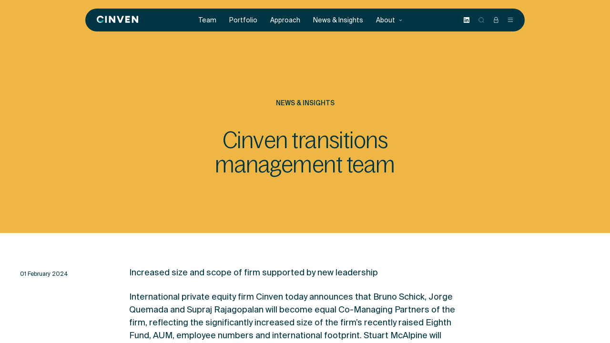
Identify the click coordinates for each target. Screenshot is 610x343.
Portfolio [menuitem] (243, 20)
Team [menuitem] (207, 20)
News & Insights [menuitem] (338, 20)
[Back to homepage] (117, 20)
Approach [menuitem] (285, 20)
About (389, 20)
